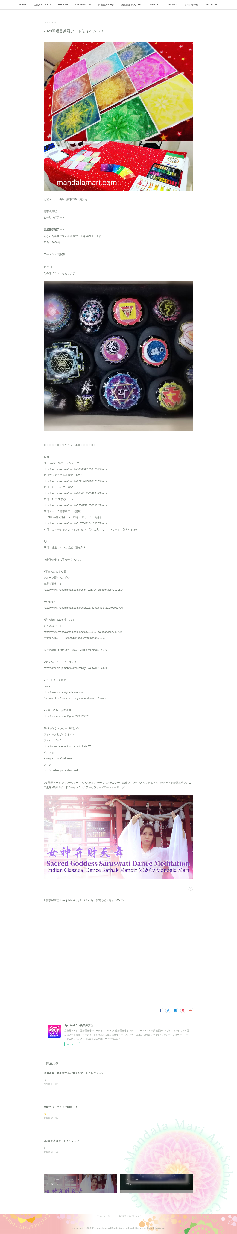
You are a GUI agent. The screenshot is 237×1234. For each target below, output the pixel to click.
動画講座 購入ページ (131, 4)
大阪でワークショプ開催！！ (61, 1107)
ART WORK (212, 4)
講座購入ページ (106, 4)
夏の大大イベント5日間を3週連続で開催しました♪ (69, 1148)
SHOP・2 (172, 4)
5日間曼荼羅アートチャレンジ (61, 1140)
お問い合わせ (191, 4)
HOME (22, 4)
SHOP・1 (155, 4)
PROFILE (63, 4)
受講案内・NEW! (42, 4)
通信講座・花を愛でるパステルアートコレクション (74, 1073)
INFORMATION (83, 4)
